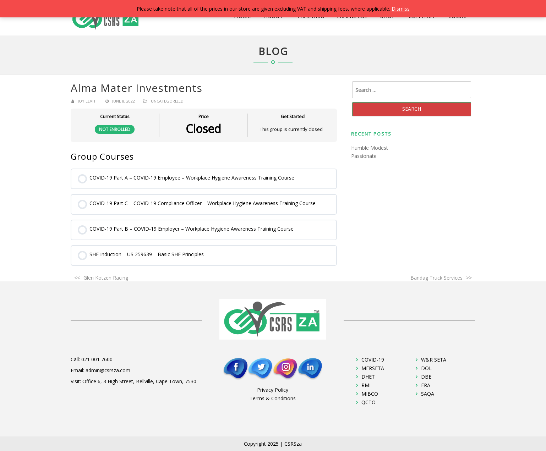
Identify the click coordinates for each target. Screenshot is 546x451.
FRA (425, 385)
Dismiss (401, 8)
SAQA (427, 393)
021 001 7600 (97, 359)
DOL (426, 368)
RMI (366, 385)
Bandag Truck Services (436, 277)
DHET (368, 376)
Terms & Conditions (273, 398)
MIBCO (369, 393)
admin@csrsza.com (108, 370)
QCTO (368, 402)
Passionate (364, 156)
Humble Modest (369, 147)
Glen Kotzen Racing (105, 277)
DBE (426, 376)
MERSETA (372, 368)
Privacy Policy (272, 389)
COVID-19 (372, 359)
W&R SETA (433, 359)
